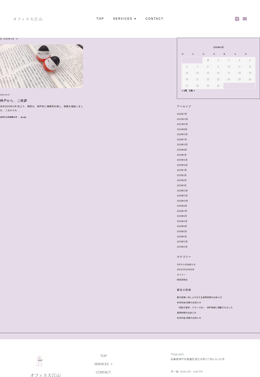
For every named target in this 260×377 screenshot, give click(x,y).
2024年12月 (182, 118)
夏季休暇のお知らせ (186, 312)
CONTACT (155, 18)
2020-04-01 (4, 94)
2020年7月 (182, 210)
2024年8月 (182, 129)
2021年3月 (182, 175)
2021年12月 (182, 159)
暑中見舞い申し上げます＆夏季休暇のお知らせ (199, 297)
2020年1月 (182, 236)
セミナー (181, 274)
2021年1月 (181, 185)
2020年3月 (182, 226)
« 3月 (184, 90)
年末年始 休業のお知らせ (189, 302)
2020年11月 (182, 195)
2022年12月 (182, 144)
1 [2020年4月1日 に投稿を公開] (208, 60)
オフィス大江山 (28, 18)
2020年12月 (182, 190)
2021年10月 (182, 164)
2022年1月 (182, 154)
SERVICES (125, 19)
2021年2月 (182, 180)
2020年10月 (182, 200)
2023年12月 (182, 134)
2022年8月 (182, 149)
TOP (100, 18)
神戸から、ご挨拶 (13, 101)
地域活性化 (182, 279)
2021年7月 (182, 169)
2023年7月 (182, 139)
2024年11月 (182, 123)
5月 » (192, 90)
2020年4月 (182, 221)
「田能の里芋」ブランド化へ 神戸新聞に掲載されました (205, 307)
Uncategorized (185, 269)
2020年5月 (182, 215)
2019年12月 (182, 241)
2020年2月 (182, 231)
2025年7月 (182, 113)
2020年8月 (182, 205)
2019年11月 (182, 246)
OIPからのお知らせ (8, 116)
